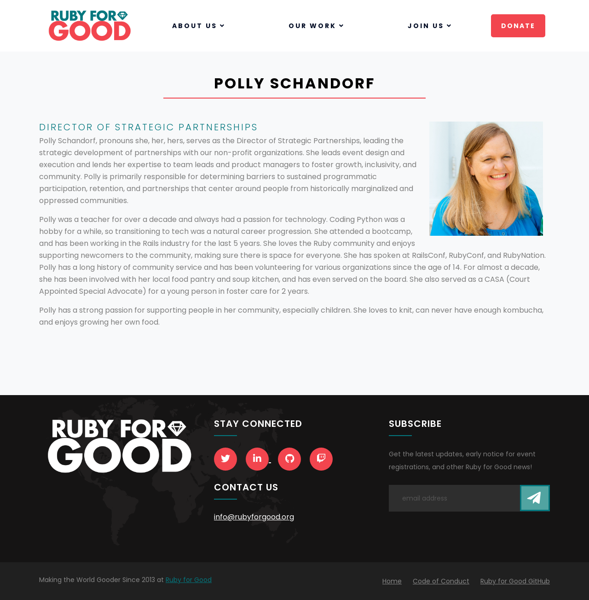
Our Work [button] (317, 25)
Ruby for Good (189, 579)
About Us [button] (198, 25)
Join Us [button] (430, 25)
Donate (518, 25)
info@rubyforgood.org (254, 517)
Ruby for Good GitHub (515, 581)
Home (392, 581)
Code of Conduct (441, 581)
